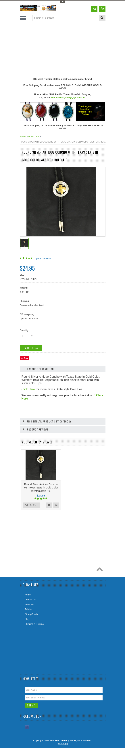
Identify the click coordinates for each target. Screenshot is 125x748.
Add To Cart (31, 505)
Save (26, 358)
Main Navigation (23, 18)
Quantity (24, 330)
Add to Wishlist (49, 505)
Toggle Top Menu (62, 2)
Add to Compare (56, 505)
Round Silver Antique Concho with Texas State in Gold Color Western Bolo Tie (41, 487)
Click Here (28, 389)
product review (42, 258)
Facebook (27, 727)
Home (23, 136)
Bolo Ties (33, 136)
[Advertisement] (72, 49)
